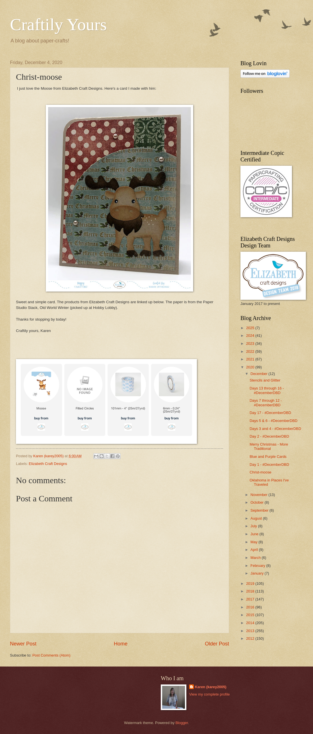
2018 (250, 591)
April (254, 550)
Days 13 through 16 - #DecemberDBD (267, 390)
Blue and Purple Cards (268, 456)
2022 (250, 351)
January (257, 573)
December (259, 374)
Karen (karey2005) (210, 687)
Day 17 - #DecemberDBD (270, 413)
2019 (250, 583)
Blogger (182, 723)
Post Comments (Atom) (51, 655)
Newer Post (23, 644)
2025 (250, 328)
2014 (250, 623)
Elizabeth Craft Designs (48, 464)
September (259, 510)
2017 (250, 599)
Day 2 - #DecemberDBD (269, 436)
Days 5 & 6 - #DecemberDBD (273, 421)
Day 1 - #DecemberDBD (269, 464)
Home (120, 644)
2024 (250, 335)
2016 (250, 607)
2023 (250, 343)
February (258, 565)
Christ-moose (260, 472)
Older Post (217, 644)
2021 (250, 359)
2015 (250, 615)
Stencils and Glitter (265, 380)
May (254, 542)
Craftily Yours (58, 24)
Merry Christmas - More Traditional (269, 446)
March (255, 557)
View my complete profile (209, 694)
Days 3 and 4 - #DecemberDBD (275, 429)
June (255, 534)
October (257, 502)
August (256, 518)
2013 (250, 631)
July (254, 526)
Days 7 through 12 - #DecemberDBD (266, 402)
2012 (250, 638)
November (259, 495)
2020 (250, 367)
